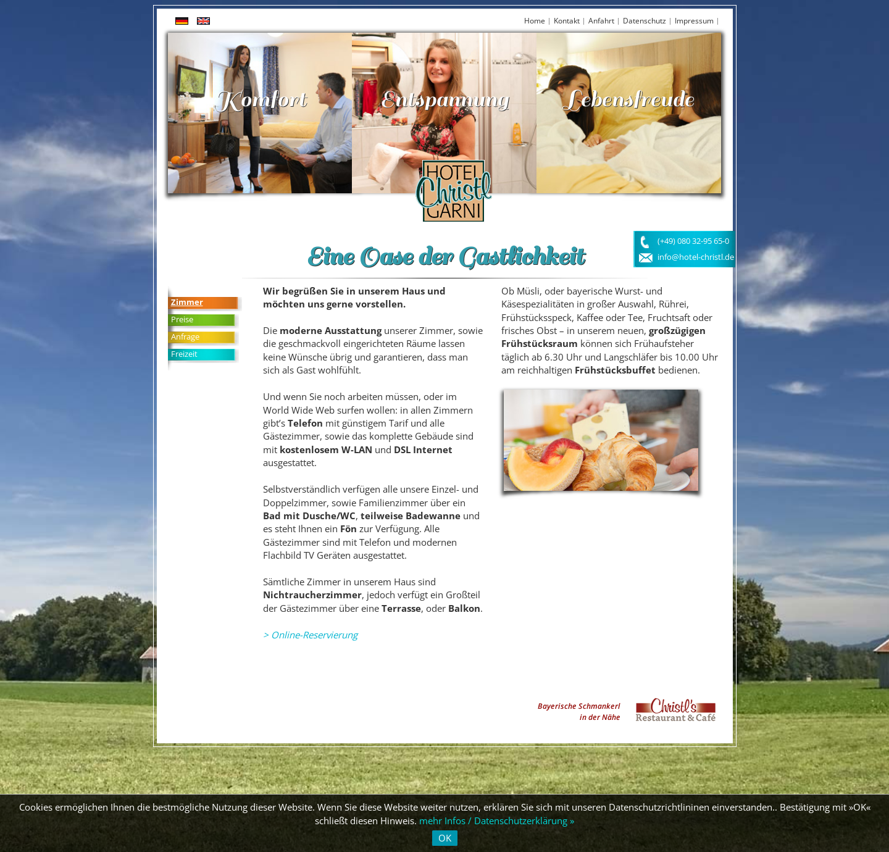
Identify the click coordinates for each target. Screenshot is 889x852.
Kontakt (567, 20)
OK (444, 838)
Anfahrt (601, 20)
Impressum (694, 20)
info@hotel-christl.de (695, 257)
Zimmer (187, 302)
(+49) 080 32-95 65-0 (693, 241)
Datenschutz (644, 20)
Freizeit (184, 354)
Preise (182, 319)
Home (534, 20)
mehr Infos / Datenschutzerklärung (493, 820)
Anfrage (185, 337)
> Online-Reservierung (310, 635)
